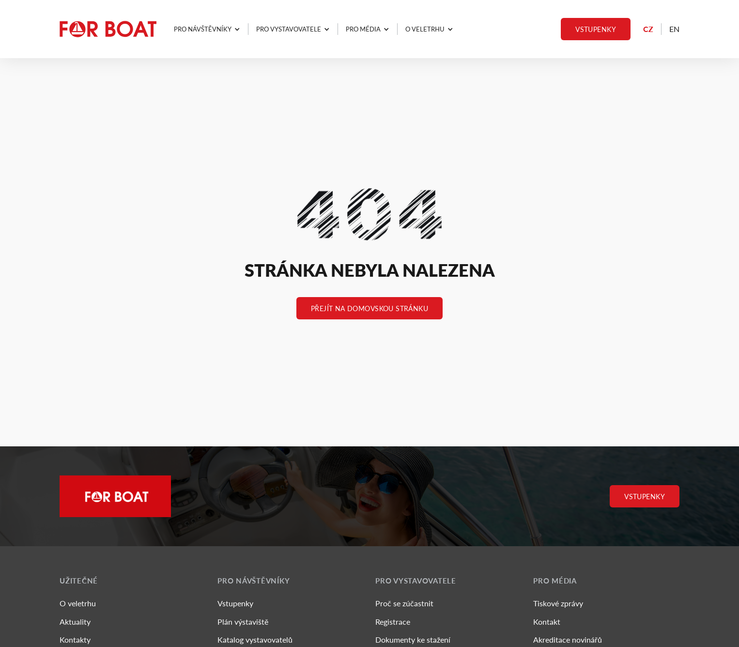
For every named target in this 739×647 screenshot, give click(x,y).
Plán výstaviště (242, 621)
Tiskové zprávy (558, 603)
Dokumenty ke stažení (412, 639)
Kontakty (75, 639)
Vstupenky (595, 29)
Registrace (392, 621)
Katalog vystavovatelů (255, 639)
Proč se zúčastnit (404, 603)
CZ (648, 28)
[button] (207, 29)
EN (674, 28)
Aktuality (75, 621)
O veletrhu (78, 603)
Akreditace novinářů (567, 639)
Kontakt (546, 621)
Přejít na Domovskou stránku (369, 308)
